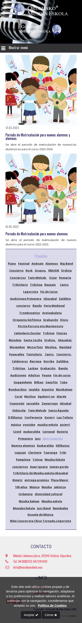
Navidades (60, 508)
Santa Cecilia (33, 340)
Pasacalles (16, 354)
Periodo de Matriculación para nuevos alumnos (36, 233)
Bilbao (39, 382)
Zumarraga (50, 403)
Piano (12, 263)
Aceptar (31, 615)
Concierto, (64, 354)
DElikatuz (63, 445)
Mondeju (15, 340)
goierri (65, 425)
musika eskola (47, 425)
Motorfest (35, 347)
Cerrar (51, 615)
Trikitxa (48, 333)
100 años (21, 487)
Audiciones (18, 375)
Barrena (35, 361)
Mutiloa (30, 396)
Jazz (38, 439)
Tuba (63, 382)
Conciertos (18, 278)
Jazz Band (44, 508)
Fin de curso (62, 375)
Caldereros (20, 361)
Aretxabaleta (52, 313)
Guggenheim (23, 382)
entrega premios (36, 480)
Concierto (16, 270)
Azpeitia (48, 389)
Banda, (63, 368)
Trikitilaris (20, 285)
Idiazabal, (65, 340)
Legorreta (30, 292)
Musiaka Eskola (24, 508)
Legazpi (20, 452)
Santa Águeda (58, 410)
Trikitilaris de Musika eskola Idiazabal (40, 473)
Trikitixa (36, 285)
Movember (17, 347)
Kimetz (17, 480)
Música (35, 487)
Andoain (37, 263)
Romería (65, 278)
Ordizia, (50, 340)
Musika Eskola (55, 459)
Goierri (49, 417)
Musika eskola (52, 501)
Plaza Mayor (59, 480)
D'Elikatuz (15, 417)
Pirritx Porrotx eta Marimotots (40, 326)
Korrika (49, 361)
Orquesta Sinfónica (27, 320)
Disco (64, 320)
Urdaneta (26, 494)
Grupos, (40, 270)
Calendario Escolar (27, 333)
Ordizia (66, 270)
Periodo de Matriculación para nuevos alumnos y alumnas (37, 136)
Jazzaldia (32, 403)
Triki (62, 452)
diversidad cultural (48, 494)
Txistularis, (34, 354)
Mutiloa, (51, 347)
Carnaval (48, 432)
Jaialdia (34, 389)
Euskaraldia (45, 445)
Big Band (66, 263)
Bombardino (18, 389)
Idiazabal (50, 299)
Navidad (65, 347)
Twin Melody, (37, 278)
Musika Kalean (29, 501)
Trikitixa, (19, 368)
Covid (17, 432)
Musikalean (64, 389)
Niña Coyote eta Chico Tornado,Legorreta (40, 521)
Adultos (34, 375)
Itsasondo (17, 403)
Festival (24, 263)
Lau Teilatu (65, 417)
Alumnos (51, 263)
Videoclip (19, 410)
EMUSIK (53, 270)
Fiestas (61, 333)
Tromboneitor (29, 313)
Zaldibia (65, 299)
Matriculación (53, 439)
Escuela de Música (40, 514)
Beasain (50, 285)
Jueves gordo (59, 467)
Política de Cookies (52, 605)
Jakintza (60, 487)
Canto (64, 285)
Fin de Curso (49, 292)
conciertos (20, 467)
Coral (18, 396)
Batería (62, 432)
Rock (29, 270)
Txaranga (50, 452)
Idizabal (65, 403)
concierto (23, 306)
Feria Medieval (54, 306)
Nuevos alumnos (23, 445)
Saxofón (51, 382)
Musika (47, 487)
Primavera (25, 439)
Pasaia (46, 375)
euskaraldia (31, 432)
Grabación (50, 320)
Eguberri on (46, 396)
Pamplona (23, 459)
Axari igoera (39, 467)
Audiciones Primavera (25, 299)
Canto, (49, 354)
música (16, 425)
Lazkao (33, 368)
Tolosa (38, 459)
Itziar (53, 278)
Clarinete (35, 452)
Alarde (61, 396)
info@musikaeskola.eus (23, 567)
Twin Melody (37, 410)
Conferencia (33, 417)
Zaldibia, (62, 361)
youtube (29, 425)
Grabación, (48, 368)
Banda (37, 306)
